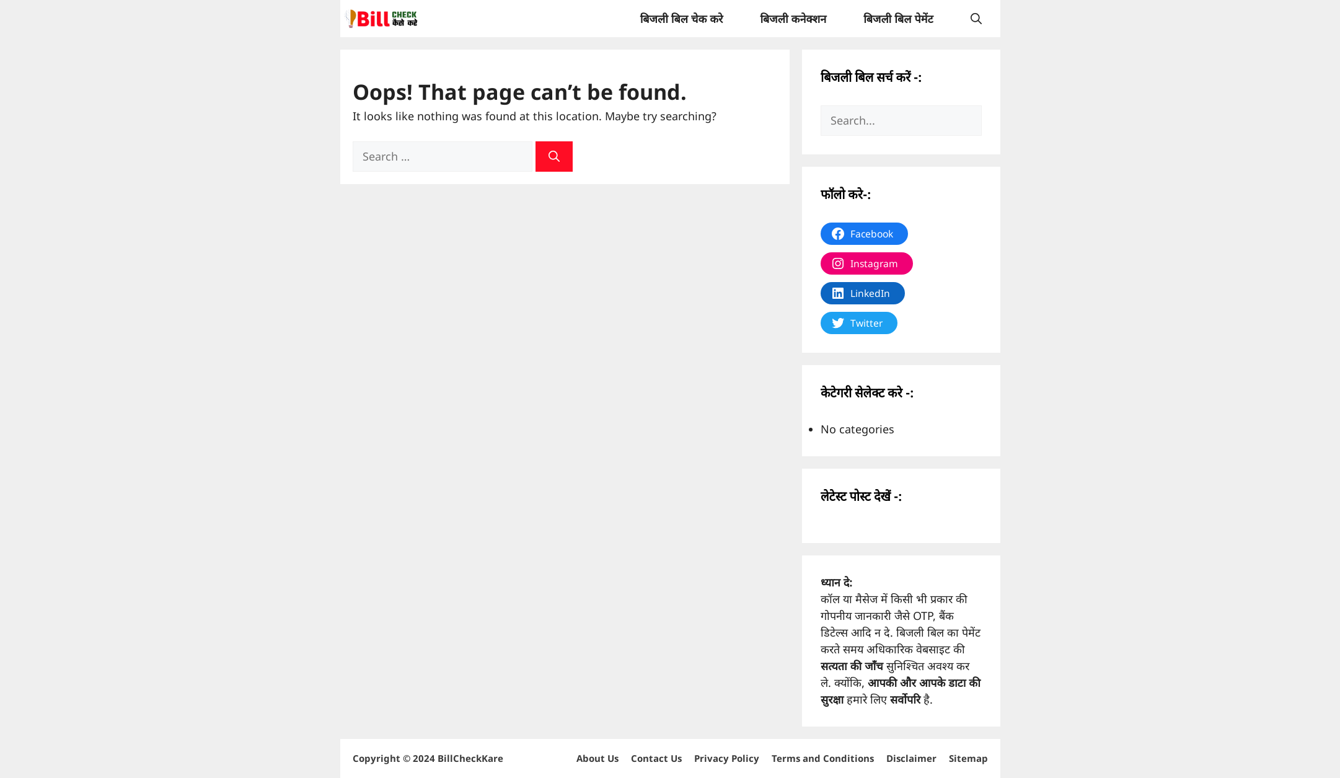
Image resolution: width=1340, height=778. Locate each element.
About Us (597, 758)
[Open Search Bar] (976, 18)
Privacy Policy (726, 758)
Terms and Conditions (823, 758)
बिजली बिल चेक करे (681, 18)
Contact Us (656, 758)
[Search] (554, 156)
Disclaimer (911, 758)
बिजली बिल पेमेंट (898, 18)
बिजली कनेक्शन (793, 18)
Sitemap (968, 758)
